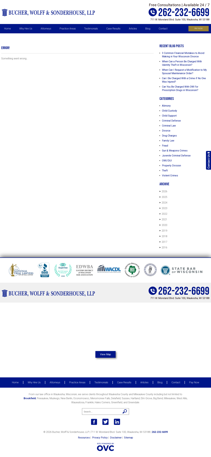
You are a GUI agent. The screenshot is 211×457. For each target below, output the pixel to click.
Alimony (166, 105)
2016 (163, 247)
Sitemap (128, 437)
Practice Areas (68, 28)
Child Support (169, 115)
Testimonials (91, 28)
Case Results (113, 28)
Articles (133, 28)
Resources (84, 437)
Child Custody (169, 110)
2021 (163, 219)
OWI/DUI (167, 160)
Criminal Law (169, 125)
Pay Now (199, 28)
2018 (163, 236)
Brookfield (30, 398)
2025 (163, 197)
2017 (163, 242)
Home (7, 28)
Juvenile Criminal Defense (176, 155)
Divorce (166, 130)
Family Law (168, 140)
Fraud (165, 145)
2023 (163, 208)
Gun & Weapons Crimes (175, 150)
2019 (163, 231)
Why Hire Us (25, 28)
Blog (147, 28)
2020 (163, 225)
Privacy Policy (100, 437)
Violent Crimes (170, 175)
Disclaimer (116, 437)
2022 (163, 214)
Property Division (171, 165)
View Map (105, 354)
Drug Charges (169, 135)
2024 (163, 203)
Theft (165, 170)
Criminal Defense (171, 120)
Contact (163, 28)
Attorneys (46, 28)
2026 (163, 191)
